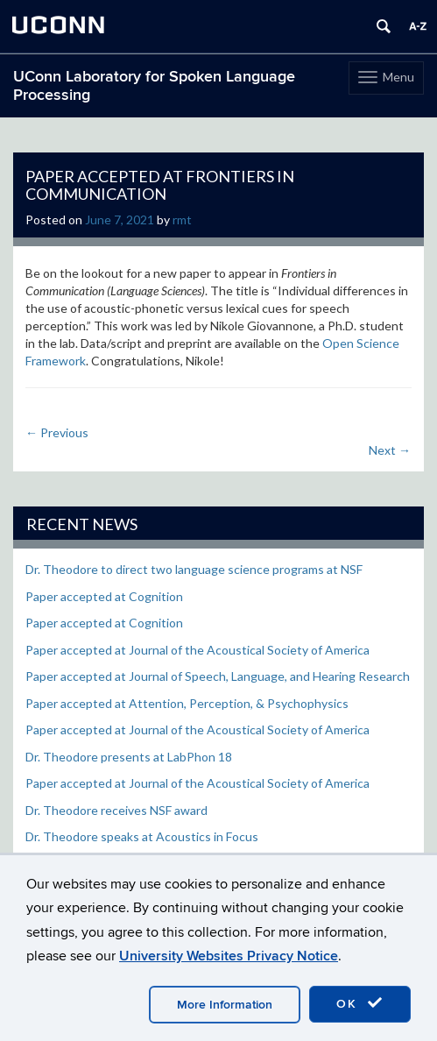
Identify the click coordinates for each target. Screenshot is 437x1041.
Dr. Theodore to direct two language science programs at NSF (194, 569)
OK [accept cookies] (360, 1003)
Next (390, 450)
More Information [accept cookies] (224, 1004)
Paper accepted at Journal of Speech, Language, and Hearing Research (217, 676)
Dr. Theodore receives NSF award (116, 810)
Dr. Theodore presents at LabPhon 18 (128, 756)
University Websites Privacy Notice (228, 956)
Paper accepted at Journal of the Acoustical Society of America (197, 649)
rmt (182, 219)
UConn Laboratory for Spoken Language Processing (154, 85)
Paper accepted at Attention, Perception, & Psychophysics (187, 703)
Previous (56, 432)
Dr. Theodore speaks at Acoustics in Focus (141, 836)
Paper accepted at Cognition (104, 596)
